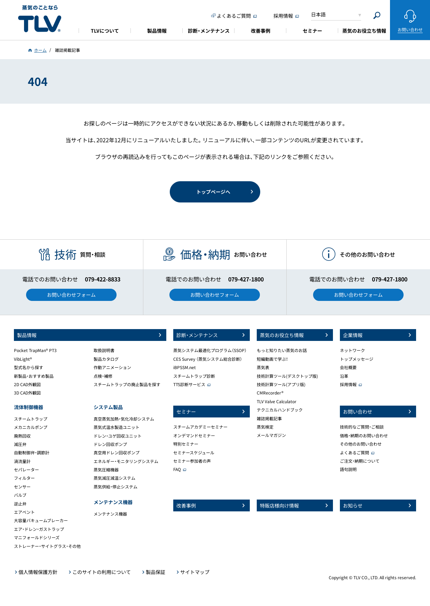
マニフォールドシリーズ (36, 537)
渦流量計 (22, 461)
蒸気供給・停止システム (115, 487)
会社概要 (348, 367)
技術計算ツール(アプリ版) (281, 384)
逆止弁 (20, 504)
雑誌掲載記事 (269, 418)
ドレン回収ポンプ (110, 444)
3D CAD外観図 (27, 393)
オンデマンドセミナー (194, 435)
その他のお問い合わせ (361, 444)
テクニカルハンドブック (280, 410)
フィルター (24, 478)
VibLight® (23, 359)
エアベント (24, 512)
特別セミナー (185, 444)
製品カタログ (106, 359)
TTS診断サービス (189, 384)
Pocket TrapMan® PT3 (35, 350)
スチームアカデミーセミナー (200, 427)
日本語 (318, 14)
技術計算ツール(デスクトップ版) (287, 376)
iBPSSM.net (184, 367)
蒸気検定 (265, 427)
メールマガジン (271, 435)
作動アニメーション (112, 367)
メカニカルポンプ (30, 427)
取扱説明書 (104, 350)
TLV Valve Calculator (276, 401)
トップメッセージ (356, 359)
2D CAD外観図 (27, 384)
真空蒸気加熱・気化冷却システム (124, 419)
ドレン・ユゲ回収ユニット (118, 436)
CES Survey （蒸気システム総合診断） (207, 359)
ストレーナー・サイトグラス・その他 (47, 546)
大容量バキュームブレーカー (41, 520)
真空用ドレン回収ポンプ (117, 452)
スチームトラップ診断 (194, 376)
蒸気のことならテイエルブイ (39, 19)
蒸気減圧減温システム (114, 478)
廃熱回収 (22, 436)
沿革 (344, 376)
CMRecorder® (270, 393)
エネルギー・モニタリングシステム (126, 461)
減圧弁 (20, 444)
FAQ (177, 469)
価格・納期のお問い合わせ (364, 435)
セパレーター (26, 470)
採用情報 (348, 384)
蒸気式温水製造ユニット (117, 427)
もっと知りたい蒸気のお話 (282, 350)
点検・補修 (103, 376)
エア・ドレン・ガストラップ (39, 529)
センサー (22, 487)
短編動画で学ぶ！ (272, 359)
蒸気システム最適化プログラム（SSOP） (210, 350)
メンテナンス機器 (110, 514)
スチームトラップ (30, 419)
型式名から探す (28, 367)
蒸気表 (263, 367)
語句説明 (348, 469)
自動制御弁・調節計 (31, 452)
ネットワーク (352, 350)
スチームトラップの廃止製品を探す (127, 384)
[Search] (377, 15)
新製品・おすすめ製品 (34, 376)
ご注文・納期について (360, 461)
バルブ (20, 495)
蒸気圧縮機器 (106, 470)
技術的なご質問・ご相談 (362, 427)
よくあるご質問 (354, 452)
